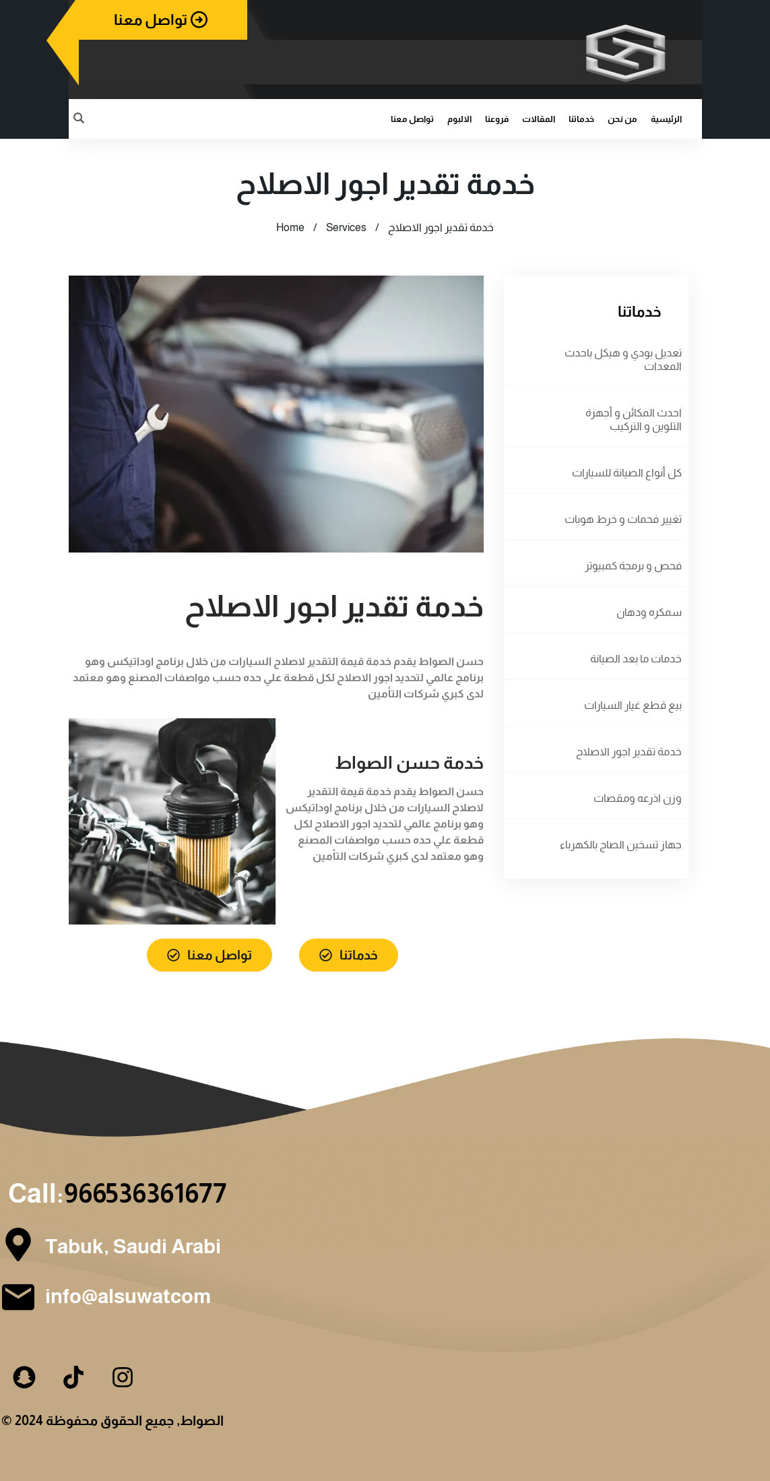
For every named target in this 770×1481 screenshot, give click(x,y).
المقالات (538, 119)
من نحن (622, 119)
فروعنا (497, 119)
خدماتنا (581, 119)
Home (290, 227)
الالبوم (459, 119)
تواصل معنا (412, 119)
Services (346, 227)
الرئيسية (666, 119)
